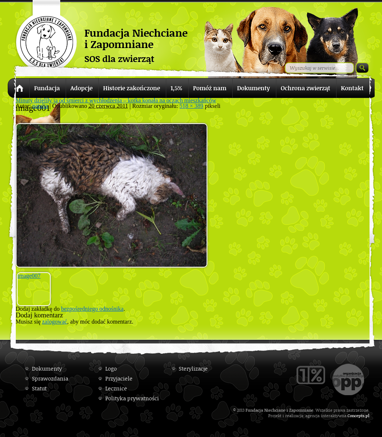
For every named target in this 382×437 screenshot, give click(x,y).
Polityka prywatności (132, 398)
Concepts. (356, 415)
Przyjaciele (118, 378)
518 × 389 (191, 106)
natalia (40, 106)
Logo (111, 368)
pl (367, 415)
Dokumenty (47, 368)
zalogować (54, 321)
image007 (29, 276)
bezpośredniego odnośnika (92, 309)
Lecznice (116, 388)
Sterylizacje (193, 368)
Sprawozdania (50, 378)
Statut (39, 388)
